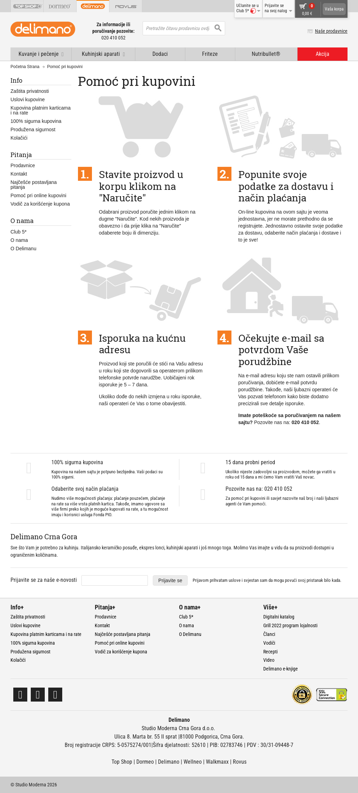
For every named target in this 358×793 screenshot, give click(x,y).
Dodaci (160, 54)
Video (268, 660)
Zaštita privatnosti (29, 91)
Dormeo (145, 761)
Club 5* (18, 232)
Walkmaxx (217, 761)
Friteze (210, 54)
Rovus (239, 761)
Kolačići (18, 138)
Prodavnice (22, 165)
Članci (269, 634)
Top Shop (122, 761)
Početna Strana (25, 67)
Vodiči (269, 643)
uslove (235, 580)
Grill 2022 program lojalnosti (290, 625)
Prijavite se (170, 580)
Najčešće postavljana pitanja (33, 184)
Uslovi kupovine (27, 99)
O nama (19, 240)
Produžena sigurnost (32, 129)
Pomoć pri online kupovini (38, 195)
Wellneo (193, 761)
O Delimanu (23, 248)
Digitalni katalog (278, 617)
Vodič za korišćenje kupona (40, 204)
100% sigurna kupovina (36, 121)
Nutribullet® (266, 54)
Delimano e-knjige (280, 669)
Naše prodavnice (331, 31)
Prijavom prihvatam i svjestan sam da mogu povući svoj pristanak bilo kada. (267, 580)
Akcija (322, 54)
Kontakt (18, 174)
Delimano (168, 761)
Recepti (270, 651)
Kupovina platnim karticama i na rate (40, 110)
